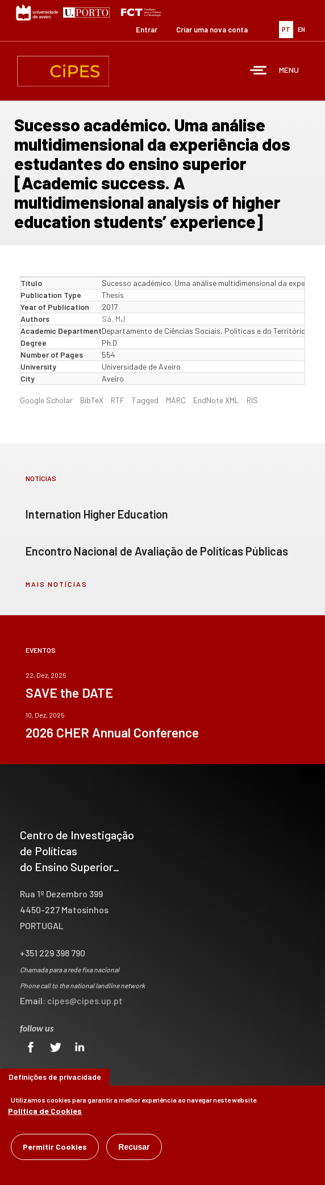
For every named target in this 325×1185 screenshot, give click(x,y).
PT (286, 29)
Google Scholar (46, 400)
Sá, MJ (113, 319)
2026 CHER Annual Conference (112, 732)
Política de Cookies (45, 1113)
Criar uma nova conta (212, 29)
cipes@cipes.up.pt (85, 1000)
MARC (176, 400)
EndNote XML (216, 400)
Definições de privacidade (55, 1079)
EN (301, 29)
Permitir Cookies (55, 1149)
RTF (117, 400)
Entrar (146, 29)
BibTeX (91, 400)
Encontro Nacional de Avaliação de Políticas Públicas (157, 551)
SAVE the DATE (69, 693)
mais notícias (57, 584)
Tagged (145, 400)
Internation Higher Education (97, 514)
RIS (252, 400)
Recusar (133, 1149)
